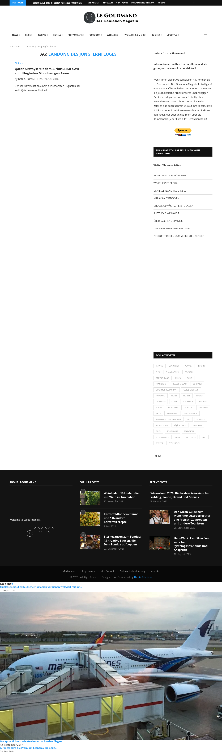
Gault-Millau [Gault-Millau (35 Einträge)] (180, 384)
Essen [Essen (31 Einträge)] (178, 378)
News (15, 34)
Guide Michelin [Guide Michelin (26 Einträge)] (191, 389)
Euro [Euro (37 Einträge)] (189, 378)
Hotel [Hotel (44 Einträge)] (174, 395)
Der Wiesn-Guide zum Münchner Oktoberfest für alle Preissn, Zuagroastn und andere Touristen (192, 517)
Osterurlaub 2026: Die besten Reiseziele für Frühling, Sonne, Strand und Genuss (179, 495)
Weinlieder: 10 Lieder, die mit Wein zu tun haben (121, 495)
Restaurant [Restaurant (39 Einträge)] (172, 413)
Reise (28, 34)
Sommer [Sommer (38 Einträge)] (201, 419)
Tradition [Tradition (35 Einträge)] (189, 431)
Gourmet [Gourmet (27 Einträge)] (197, 384)
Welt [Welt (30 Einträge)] (204, 437)
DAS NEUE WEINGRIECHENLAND (171, 228)
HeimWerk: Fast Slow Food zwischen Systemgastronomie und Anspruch (192, 544)
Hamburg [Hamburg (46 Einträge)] (160, 395)
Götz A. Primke (26, 79)
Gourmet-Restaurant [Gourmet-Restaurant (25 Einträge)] (166, 389)
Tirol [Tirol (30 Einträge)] (158, 431)
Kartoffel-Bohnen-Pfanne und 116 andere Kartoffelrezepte (121, 518)
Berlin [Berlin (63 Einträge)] (201, 366)
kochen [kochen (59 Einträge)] (203, 401)
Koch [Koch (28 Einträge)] (174, 401)
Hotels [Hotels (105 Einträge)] (186, 395)
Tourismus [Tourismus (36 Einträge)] (172, 431)
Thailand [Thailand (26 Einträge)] (197, 425)
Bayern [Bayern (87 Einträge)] (188, 366)
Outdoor (94, 34)
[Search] (210, 35)
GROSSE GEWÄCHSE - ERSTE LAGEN (173, 205)
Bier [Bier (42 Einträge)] (158, 372)
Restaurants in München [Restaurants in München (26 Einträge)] (168, 419)
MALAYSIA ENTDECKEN (166, 198)
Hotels (57, 34)
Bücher (156, 34)
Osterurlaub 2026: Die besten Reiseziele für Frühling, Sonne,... (62, 3)
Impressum (108, 3)
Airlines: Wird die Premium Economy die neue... (28, 748)
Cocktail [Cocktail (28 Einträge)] (189, 372)
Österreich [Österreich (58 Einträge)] (174, 443)
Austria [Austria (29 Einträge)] (159, 366)
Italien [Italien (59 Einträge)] (199, 395)
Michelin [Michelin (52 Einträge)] (188, 407)
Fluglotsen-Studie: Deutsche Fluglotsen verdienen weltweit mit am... (41, 587)
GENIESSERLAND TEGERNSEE (169, 190)
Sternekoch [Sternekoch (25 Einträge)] (162, 425)
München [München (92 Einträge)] (203, 407)
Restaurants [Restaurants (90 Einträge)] (190, 413)
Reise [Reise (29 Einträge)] (158, 413)
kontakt (162, 3)
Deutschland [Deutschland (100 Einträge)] (162, 378)
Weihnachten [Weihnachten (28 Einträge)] (162, 437)
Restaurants (75, 34)
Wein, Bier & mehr (135, 34)
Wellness (112, 34)
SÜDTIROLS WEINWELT (166, 213)
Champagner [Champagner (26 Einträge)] (172, 372)
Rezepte (41, 34)
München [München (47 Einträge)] (173, 407)
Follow (157, 455)
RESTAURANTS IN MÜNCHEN (169, 175)
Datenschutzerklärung (142, 3)
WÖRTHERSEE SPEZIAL (166, 183)
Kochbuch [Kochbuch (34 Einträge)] (188, 401)
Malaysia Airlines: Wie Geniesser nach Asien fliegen (31, 741)
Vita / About (122, 3)
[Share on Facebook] (47, 96)
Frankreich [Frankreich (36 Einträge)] (161, 384)
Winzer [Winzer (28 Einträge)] (159, 443)
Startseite (15, 46)
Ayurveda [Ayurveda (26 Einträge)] (174, 366)
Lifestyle (172, 34)
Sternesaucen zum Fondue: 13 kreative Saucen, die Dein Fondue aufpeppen (122, 540)
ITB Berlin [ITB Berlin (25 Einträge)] (160, 401)
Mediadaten (93, 3)
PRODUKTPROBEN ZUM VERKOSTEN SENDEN (178, 236)
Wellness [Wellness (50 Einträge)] (190, 437)
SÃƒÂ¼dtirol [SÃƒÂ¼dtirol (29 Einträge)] (180, 425)
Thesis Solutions (143, 577)
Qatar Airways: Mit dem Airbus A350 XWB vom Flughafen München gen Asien (47, 71)
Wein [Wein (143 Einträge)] (177, 437)
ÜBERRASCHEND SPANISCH (168, 220)
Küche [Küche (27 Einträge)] (159, 407)
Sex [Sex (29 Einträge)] (188, 419)
